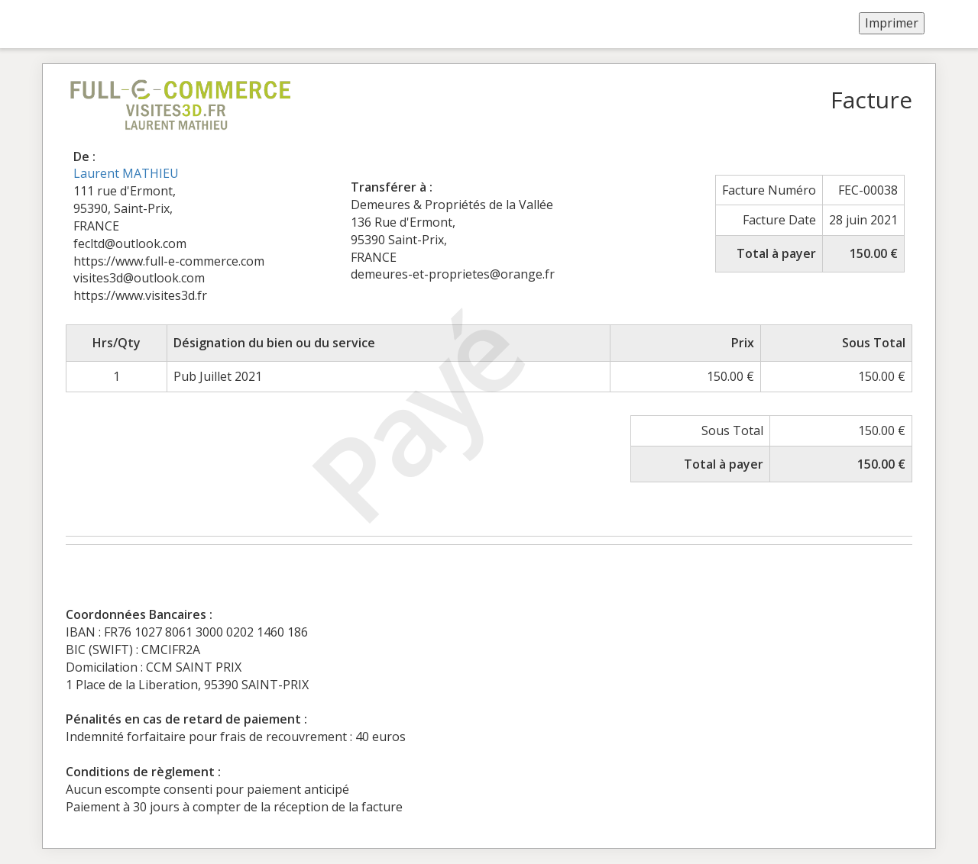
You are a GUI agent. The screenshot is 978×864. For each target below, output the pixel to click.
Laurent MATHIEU (126, 173)
